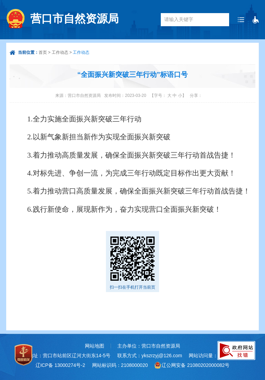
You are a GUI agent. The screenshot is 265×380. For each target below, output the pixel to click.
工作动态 (60, 52)
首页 (43, 52)
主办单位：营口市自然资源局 (148, 346)
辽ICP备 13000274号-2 (60, 365)
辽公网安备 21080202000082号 (195, 365)
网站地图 (94, 346)
